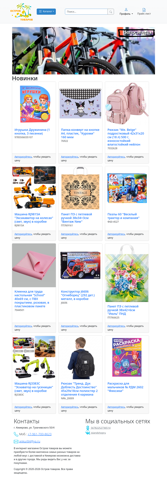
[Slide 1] (80, 65)
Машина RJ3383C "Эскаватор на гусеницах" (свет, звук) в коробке (34, 387)
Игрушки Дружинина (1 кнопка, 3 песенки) (32, 131)
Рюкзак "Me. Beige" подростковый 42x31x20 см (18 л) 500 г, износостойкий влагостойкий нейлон (126, 137)
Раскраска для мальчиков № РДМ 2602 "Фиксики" (125, 387)
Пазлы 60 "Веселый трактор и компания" (123, 216)
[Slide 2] (86, 65)
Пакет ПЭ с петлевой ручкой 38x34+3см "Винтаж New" (76, 218)
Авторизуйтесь (23, 156)
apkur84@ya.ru (29, 441)
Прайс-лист (144, 11)
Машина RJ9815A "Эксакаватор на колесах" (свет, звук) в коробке (34, 218)
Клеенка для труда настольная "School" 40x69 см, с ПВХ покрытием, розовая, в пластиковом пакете (32, 298)
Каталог (45, 11)
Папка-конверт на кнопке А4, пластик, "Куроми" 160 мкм (80, 133)
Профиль (125, 11)
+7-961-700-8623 (40, 434)
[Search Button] (111, 12)
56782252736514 (97, 428)
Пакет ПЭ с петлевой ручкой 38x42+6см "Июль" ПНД (123, 310)
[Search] (86, 12)
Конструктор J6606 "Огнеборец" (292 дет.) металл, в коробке (78, 295)
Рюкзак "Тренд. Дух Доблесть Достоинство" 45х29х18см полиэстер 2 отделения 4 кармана (79, 389)
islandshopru (95, 432)
